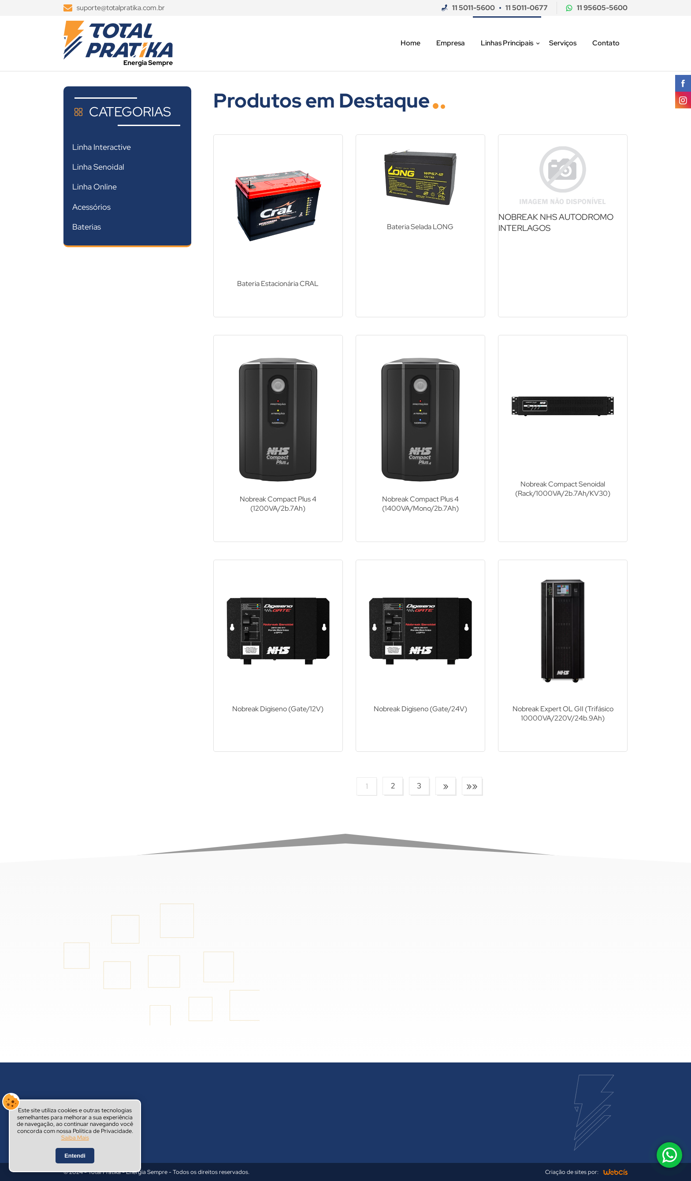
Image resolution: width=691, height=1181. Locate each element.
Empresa (450, 43)
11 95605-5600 (602, 7)
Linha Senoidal (98, 167)
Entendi (74, 1155)
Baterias (86, 227)
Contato (606, 43)
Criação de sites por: (571, 1172)
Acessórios (91, 207)
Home (410, 43)
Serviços (562, 43)
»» (472, 786)
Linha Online (94, 187)
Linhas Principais (507, 43)
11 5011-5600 (473, 8)
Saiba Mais (75, 1137)
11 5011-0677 (526, 8)
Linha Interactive (101, 147)
